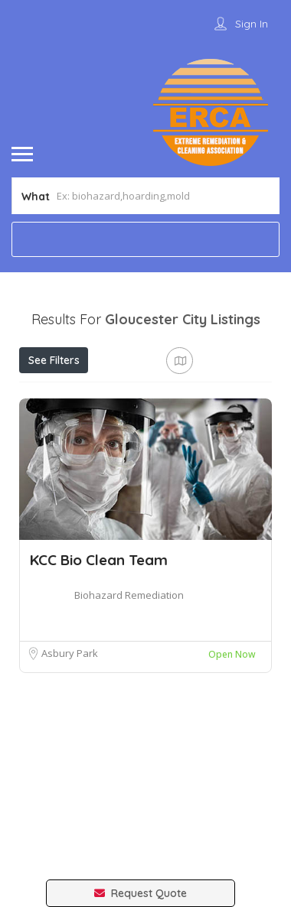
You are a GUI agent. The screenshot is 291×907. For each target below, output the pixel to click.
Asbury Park (69, 653)
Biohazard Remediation (129, 595)
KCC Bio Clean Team (99, 560)
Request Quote (140, 893)
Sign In (251, 24)
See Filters (54, 360)
